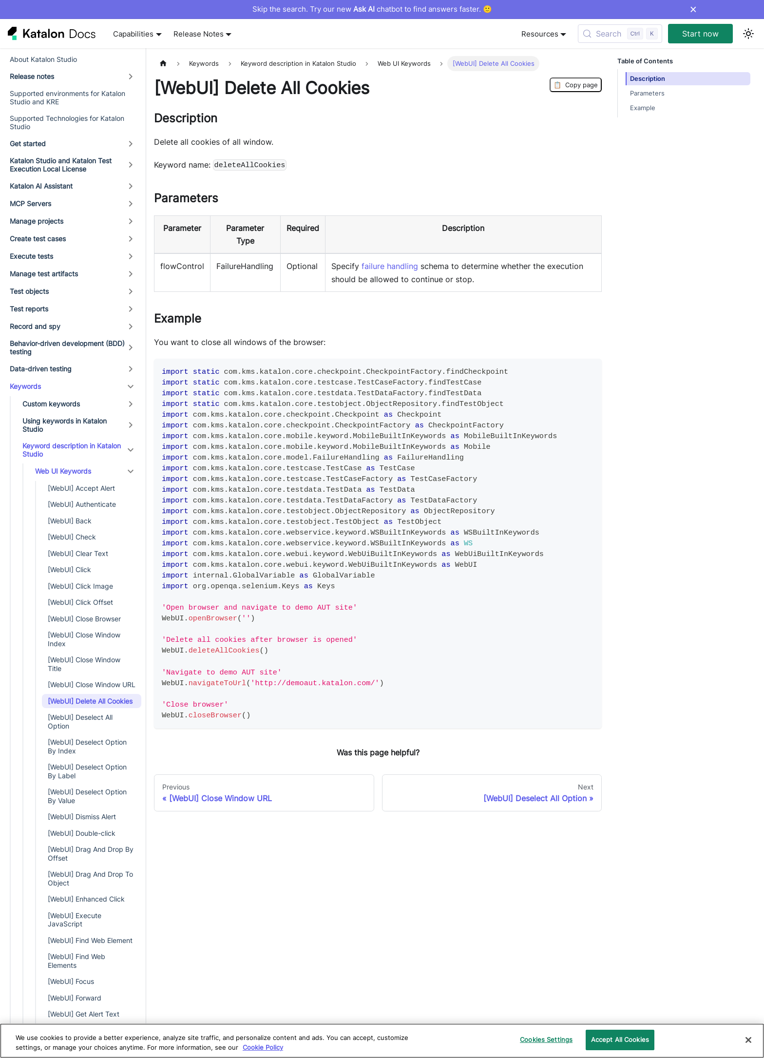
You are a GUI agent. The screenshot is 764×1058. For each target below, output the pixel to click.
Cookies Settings (546, 1039)
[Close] (748, 1040)
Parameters (647, 93)
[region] (382, 1040)
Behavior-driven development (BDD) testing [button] (67, 347)
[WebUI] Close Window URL (91, 684)
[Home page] (163, 63)
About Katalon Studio (43, 59)
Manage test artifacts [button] (44, 273)
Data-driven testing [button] (41, 369)
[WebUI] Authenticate (82, 504)
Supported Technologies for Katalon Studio (67, 122)
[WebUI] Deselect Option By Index (87, 746)
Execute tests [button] (31, 256)
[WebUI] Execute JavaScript (74, 919)
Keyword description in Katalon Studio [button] (71, 450)
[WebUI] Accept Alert (81, 488)
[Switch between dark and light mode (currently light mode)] (748, 33)
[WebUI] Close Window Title (84, 664)
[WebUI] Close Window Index (84, 639)
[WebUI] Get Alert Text (83, 1014)
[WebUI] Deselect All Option (80, 721)
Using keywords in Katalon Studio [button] (64, 425)
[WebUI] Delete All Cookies (90, 701)
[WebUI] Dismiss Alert (82, 816)
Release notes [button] (32, 76)
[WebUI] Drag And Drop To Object (90, 878)
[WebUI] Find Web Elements (76, 960)
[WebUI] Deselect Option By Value (87, 796)
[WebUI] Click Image (80, 586)
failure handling (390, 266)
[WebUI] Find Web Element (90, 940)
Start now (700, 33)
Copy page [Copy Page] (576, 84)
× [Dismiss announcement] (693, 9)
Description (647, 78)
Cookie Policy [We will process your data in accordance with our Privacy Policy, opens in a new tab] (263, 1047)
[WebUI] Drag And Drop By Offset (91, 853)
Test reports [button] (29, 309)
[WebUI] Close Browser (84, 619)
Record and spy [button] (35, 326)
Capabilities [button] (133, 33)
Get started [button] (28, 143)
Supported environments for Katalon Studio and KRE (67, 97)
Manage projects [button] (36, 221)
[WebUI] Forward (74, 998)
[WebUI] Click (69, 569)
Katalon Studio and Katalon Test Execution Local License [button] (61, 164)
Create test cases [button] (38, 238)
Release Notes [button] (198, 33)
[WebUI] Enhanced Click (86, 899)
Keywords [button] (25, 386)
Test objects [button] (29, 291)
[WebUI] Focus (71, 981)
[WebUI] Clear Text (78, 553)
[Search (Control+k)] (620, 33)
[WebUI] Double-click (81, 833)
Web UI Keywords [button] (63, 471)
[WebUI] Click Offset (80, 602)
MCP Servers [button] (30, 203)
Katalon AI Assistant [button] (41, 186)
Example (642, 108)
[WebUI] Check (72, 537)
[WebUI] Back (70, 521)
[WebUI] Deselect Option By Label (87, 771)
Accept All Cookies (620, 1039)
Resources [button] (539, 33)
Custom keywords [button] (51, 404)
